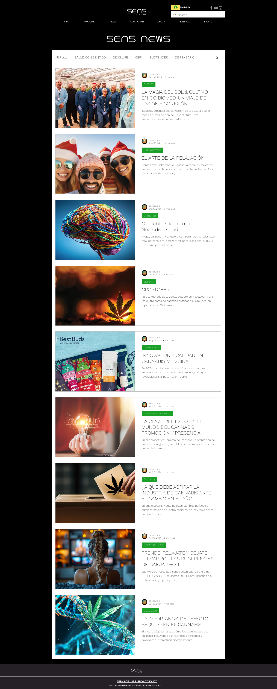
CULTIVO (148, 84)
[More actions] (214, 75)
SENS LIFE (120, 57)
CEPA (139, 57)
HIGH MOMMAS (152, 150)
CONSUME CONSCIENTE (157, 413)
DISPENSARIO (185, 57)
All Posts (61, 57)
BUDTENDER (159, 57)
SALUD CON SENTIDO (90, 57)
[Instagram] (220, 8)
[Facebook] (211, 8)
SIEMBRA (149, 281)
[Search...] (197, 15)
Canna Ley (149, 479)
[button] (89, 22)
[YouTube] (216, 8)
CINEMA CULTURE (154, 545)
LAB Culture (150, 610)
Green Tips (150, 215)
